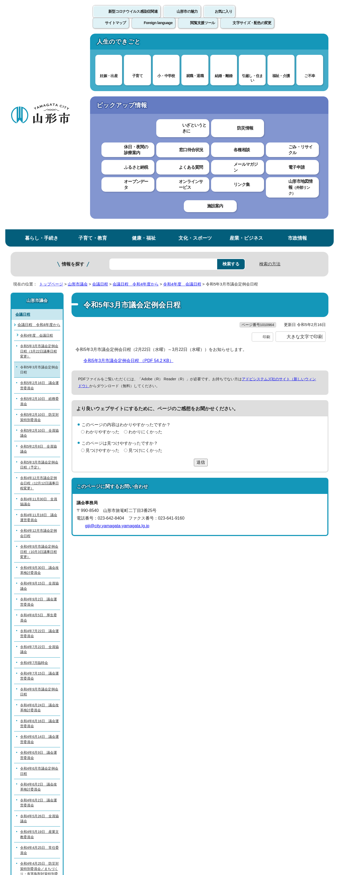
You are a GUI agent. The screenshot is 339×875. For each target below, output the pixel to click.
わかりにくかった (145, 248)
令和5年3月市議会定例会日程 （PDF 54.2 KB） (130, 177)
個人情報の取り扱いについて (108, 751)
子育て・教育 (92, 43)
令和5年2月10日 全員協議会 (39, 238)
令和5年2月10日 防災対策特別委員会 (39, 222)
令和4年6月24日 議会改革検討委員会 (39, 512)
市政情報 (297, 43)
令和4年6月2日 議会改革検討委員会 (38, 592)
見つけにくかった (145, 266)
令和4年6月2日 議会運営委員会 (38, 608)
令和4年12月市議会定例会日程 (38, 338)
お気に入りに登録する (305, 102)
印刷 (266, 153)
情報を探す (73, 69)
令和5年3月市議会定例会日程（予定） (39, 270)
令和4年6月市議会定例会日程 (39, 576)
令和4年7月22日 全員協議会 (39, 454)
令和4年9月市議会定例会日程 (39, 497)
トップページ (51, 89)
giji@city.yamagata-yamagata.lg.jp (117, 342)
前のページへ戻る (266, 735)
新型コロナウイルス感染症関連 (133, 17)
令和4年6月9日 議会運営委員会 (38, 560)
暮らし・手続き (41, 43)
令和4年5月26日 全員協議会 (39, 623)
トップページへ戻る (310, 735)
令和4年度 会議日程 (182, 89)
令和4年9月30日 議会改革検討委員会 (39, 375)
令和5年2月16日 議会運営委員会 (39, 190)
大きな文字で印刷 (305, 152)
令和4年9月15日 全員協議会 (39, 391)
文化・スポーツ (195, 43)
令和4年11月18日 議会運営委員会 (38, 322)
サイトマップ (227, 751)
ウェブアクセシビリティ (175, 751)
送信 (201, 278)
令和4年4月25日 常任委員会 (39, 655)
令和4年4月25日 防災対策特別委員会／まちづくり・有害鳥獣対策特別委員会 (39, 676)
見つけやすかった (102, 266)
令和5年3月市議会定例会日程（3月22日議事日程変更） (39, 156)
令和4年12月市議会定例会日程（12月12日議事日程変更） (39, 288)
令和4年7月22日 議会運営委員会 (39, 438)
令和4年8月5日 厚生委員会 (38, 422)
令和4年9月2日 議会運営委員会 (38, 407)
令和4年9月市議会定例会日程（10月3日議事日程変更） (39, 357)
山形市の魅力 (187, 17)
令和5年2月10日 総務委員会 (39, 206)
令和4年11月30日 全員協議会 (38, 306)
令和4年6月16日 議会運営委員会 (39, 528)
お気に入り (223, 17)
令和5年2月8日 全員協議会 (38, 254)
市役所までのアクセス (74, 831)
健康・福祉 (144, 43)
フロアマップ (29, 831)
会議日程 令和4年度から (135, 89)
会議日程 (100, 89)
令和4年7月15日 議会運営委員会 (39, 481)
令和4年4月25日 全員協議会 (39, 697)
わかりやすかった (102, 248)
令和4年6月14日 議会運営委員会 (39, 544)
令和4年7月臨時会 (34, 468)
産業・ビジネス (246, 43)
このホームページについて (40, 751)
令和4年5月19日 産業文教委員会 (39, 639)
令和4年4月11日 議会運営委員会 (39, 713)
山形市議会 (78, 89)
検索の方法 (269, 69)
